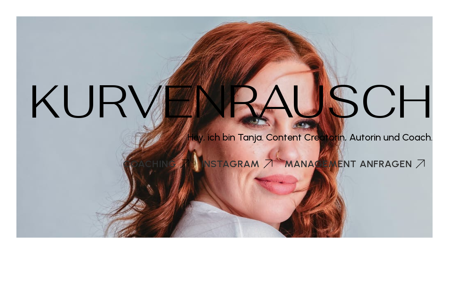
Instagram (230, 164)
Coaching (149, 164)
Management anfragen (348, 164)
